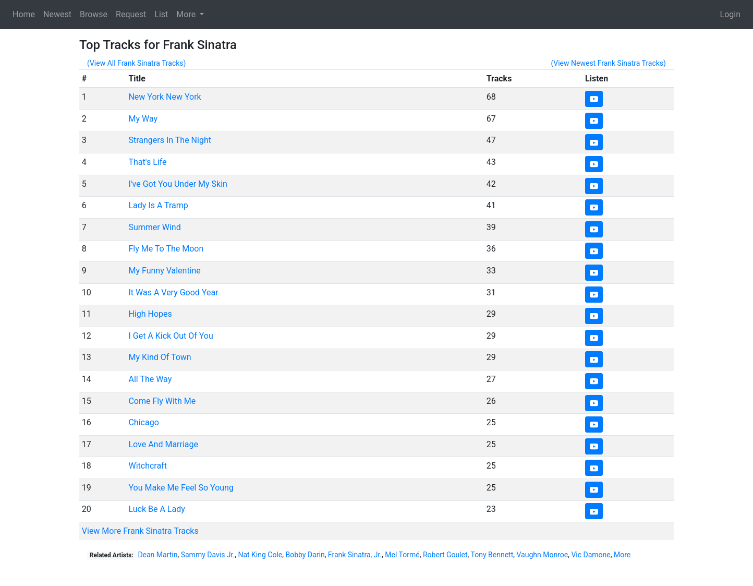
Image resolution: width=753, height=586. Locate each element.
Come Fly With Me (162, 401)
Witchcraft (147, 466)
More (622, 555)
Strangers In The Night (169, 140)
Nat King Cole (260, 555)
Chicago (143, 422)
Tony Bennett (492, 555)
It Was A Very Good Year (173, 292)
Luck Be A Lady (156, 509)
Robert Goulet (445, 555)
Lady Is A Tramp (158, 205)
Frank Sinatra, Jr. (355, 555)
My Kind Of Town (159, 357)
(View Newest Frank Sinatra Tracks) (608, 63)
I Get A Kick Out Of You (170, 336)
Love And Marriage (163, 444)
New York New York (164, 97)
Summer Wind (154, 227)
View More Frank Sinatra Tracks (140, 531)
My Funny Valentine (164, 271)
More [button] (187, 14)
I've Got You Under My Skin (177, 184)
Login (730, 14)
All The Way (150, 379)
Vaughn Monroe (542, 555)
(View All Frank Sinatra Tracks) (136, 63)
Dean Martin (157, 555)
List (161, 14)
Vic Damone (590, 555)
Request (131, 14)
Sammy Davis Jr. (208, 555)
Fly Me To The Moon (165, 249)
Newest (57, 14)
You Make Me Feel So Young (180, 488)
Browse (93, 14)
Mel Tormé (402, 555)
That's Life (147, 162)
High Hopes (150, 314)
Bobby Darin (304, 555)
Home (24, 14)
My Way (142, 119)
